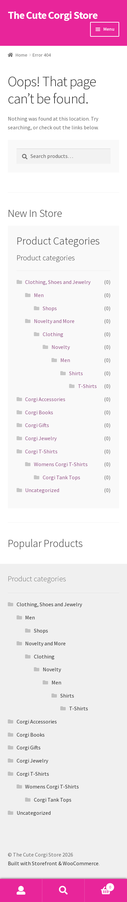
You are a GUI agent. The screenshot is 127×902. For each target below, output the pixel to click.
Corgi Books (39, 412)
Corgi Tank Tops (61, 477)
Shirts (76, 373)
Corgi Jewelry (41, 438)
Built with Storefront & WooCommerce (53, 863)
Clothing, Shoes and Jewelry (57, 282)
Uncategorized (42, 490)
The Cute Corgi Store (53, 15)
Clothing (53, 334)
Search (63, 890)
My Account (21, 890)
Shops (50, 308)
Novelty (60, 347)
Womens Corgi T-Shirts (61, 464)
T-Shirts (87, 386)
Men (39, 295)
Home (21, 55)
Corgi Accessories (45, 399)
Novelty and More (54, 321)
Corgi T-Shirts (41, 451)
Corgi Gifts (37, 425)
